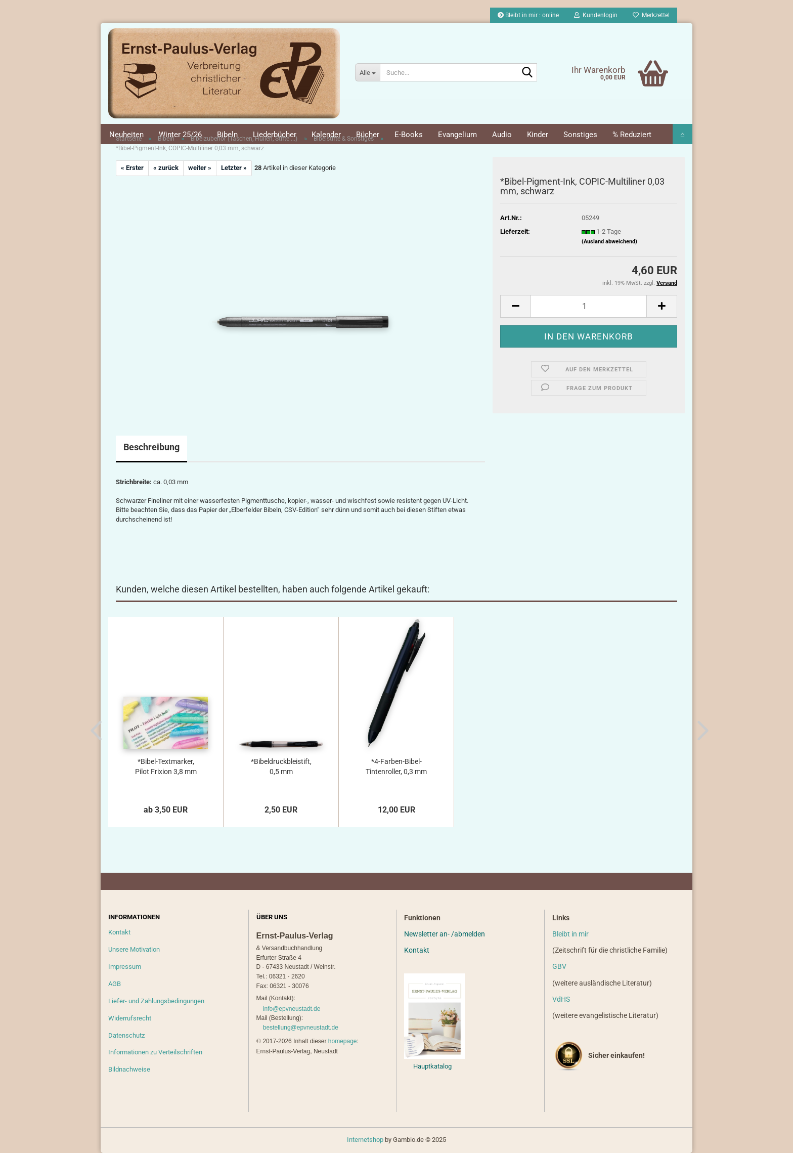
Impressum (124, 966)
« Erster (132, 168)
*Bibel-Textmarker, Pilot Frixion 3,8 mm (166, 766)
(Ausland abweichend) (609, 241)
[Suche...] (367, 72)
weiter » (199, 168)
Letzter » (234, 168)
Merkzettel (651, 15)
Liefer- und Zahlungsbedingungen (156, 1001)
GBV (559, 966)
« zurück (166, 168)
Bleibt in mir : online (528, 15)
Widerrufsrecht (129, 1018)
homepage (342, 1041)
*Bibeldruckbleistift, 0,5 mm (281, 766)
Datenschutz (126, 1035)
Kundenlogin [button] (596, 15)
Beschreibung (151, 447)
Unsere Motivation (134, 949)
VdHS (561, 999)
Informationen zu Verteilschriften (155, 1052)
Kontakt (119, 932)
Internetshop (365, 1139)
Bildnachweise (129, 1069)
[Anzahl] (589, 306)
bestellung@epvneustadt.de (300, 1027)
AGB (114, 984)
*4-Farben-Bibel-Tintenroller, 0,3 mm (396, 766)
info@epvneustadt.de (292, 1008)
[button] (515, 306)
